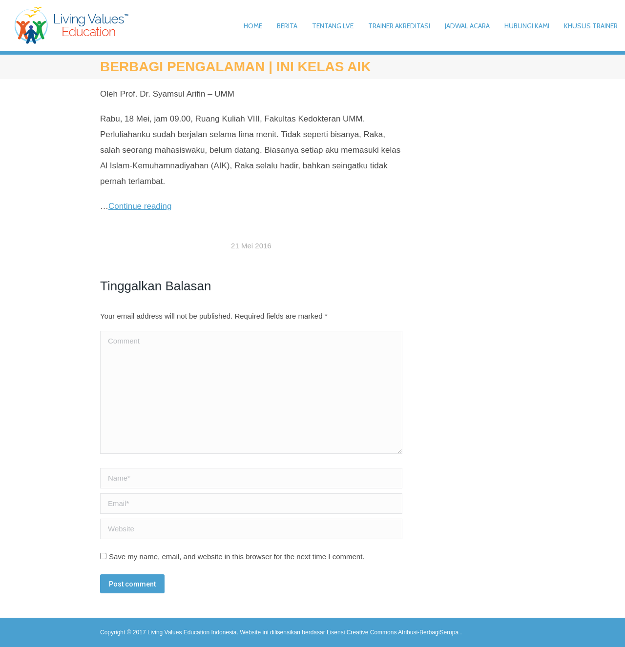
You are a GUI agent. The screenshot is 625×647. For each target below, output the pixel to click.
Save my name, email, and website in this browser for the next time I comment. (237, 556)
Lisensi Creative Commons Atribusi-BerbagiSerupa (393, 632)
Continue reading (139, 206)
